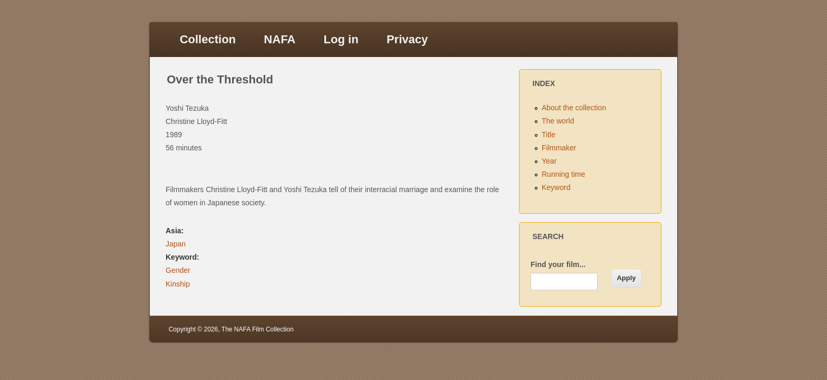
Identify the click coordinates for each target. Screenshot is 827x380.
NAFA (279, 39)
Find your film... (558, 264)
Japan (176, 244)
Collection (208, 39)
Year (549, 161)
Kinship (178, 284)
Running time (563, 174)
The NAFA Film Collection (258, 329)
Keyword (556, 187)
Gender (178, 270)
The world (558, 121)
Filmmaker (559, 148)
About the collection (574, 107)
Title (548, 134)
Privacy (407, 39)
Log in (341, 39)
